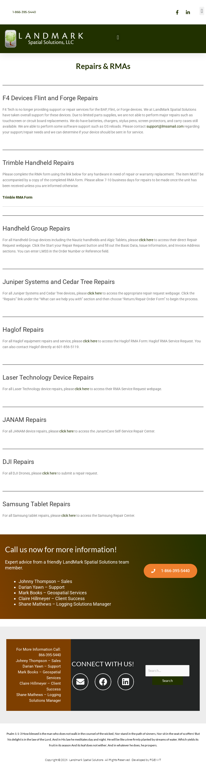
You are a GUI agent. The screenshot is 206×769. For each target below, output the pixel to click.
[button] (201, 11)
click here (146, 240)
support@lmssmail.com (165, 126)
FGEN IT (155, 760)
